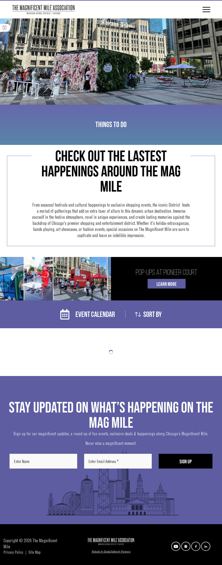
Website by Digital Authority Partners (111, 551)
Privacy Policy (13, 553)
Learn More (167, 284)
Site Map (35, 553)
